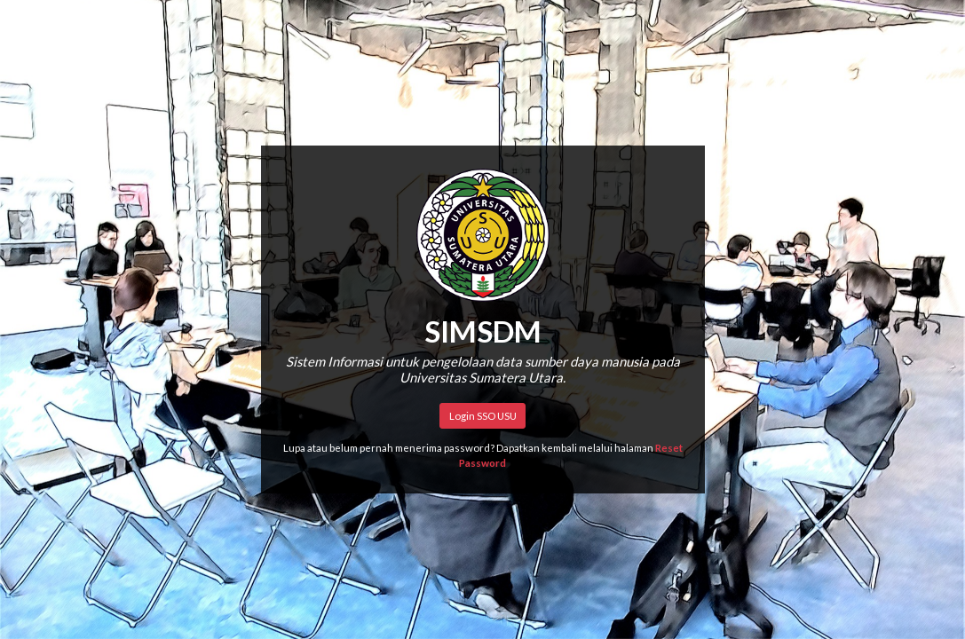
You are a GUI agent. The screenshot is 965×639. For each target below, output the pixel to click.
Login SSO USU (483, 416)
